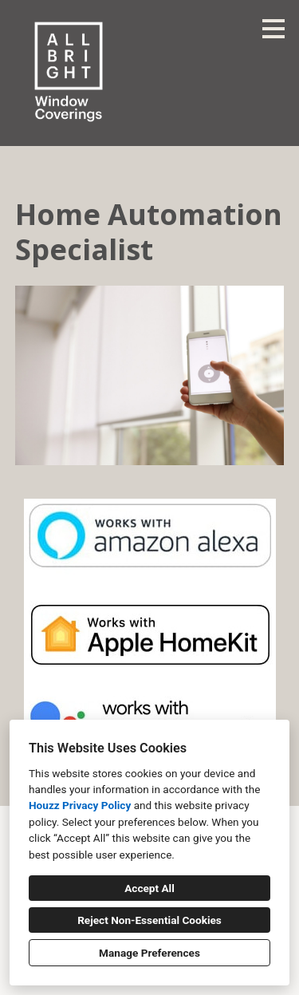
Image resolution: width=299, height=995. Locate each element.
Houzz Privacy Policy (80, 805)
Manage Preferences (149, 952)
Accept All (149, 888)
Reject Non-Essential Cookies (149, 920)
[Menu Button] (273, 29)
